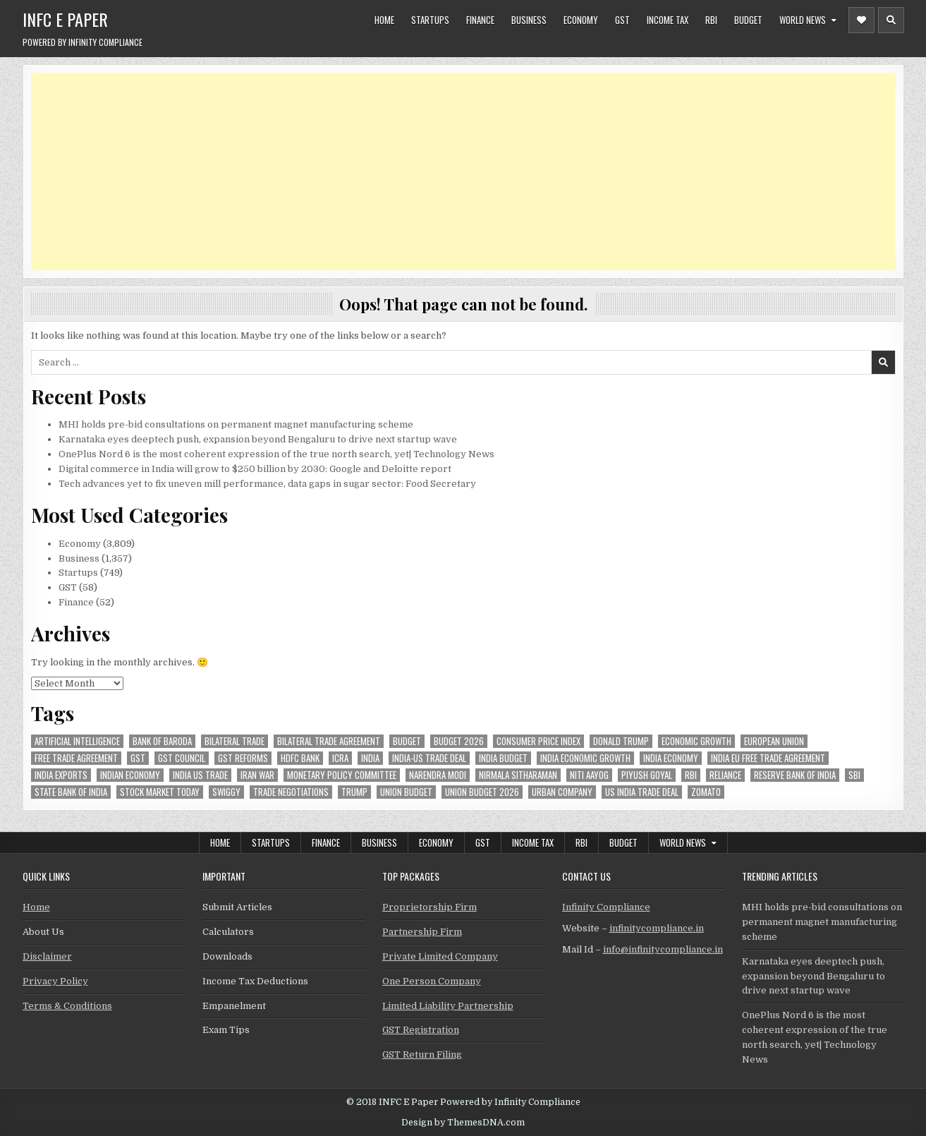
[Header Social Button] (861, 20)
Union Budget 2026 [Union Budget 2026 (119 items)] (482, 792)
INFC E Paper (65, 19)
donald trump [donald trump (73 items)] (621, 741)
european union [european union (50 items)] (774, 741)
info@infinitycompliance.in (663, 949)
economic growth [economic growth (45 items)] (696, 741)
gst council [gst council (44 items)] (181, 758)
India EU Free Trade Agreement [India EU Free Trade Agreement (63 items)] (768, 758)
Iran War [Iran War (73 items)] (257, 775)
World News (802, 20)
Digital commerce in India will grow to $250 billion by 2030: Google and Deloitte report (255, 469)
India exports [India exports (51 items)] (61, 775)
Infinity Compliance (606, 907)
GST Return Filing (422, 1054)
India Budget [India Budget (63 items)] (503, 758)
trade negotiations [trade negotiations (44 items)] (291, 792)
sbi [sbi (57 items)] (854, 775)
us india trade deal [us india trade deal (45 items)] (641, 792)
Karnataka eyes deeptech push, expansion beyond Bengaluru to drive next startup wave (258, 439)
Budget (748, 20)
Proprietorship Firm (429, 907)
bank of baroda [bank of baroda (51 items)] (162, 741)
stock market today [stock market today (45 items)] (160, 792)
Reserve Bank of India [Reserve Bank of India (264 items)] (795, 775)
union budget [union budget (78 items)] (406, 792)
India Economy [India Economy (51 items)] (670, 758)
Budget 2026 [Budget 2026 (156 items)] (459, 741)
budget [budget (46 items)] (407, 741)
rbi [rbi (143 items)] (691, 775)
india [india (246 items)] (370, 758)
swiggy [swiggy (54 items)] (226, 792)
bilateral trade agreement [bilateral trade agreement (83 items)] (328, 741)
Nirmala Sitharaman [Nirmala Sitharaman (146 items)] (518, 775)
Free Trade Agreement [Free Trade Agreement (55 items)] (76, 758)
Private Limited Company (440, 956)
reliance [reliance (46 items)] (725, 775)
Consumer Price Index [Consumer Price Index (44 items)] (538, 741)
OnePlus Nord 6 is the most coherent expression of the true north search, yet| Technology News (276, 454)
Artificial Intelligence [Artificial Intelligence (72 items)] (77, 741)
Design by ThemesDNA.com (463, 1123)
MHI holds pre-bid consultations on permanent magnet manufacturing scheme (236, 424)
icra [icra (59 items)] (340, 758)
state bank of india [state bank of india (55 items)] (71, 792)
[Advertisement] (454, 171)
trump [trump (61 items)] (354, 792)
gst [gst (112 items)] (137, 758)
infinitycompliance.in (656, 928)
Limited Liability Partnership (447, 1006)
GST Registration (420, 1030)
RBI (711, 20)
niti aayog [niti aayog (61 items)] (589, 775)
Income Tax (667, 20)
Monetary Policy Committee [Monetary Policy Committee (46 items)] (341, 775)
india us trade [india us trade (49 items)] (200, 775)
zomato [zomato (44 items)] (706, 792)
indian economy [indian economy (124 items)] (130, 775)
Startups (430, 20)
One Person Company (431, 981)
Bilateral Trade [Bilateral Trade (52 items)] (234, 741)
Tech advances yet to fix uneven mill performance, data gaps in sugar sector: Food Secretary (267, 483)
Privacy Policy (55, 981)
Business (529, 20)
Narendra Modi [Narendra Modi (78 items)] (437, 775)
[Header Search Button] (891, 20)
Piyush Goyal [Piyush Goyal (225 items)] (646, 775)
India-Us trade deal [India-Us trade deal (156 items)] (429, 758)
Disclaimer (47, 956)
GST (622, 20)
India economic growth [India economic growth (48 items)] (585, 758)
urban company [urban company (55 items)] (562, 792)
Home (384, 20)
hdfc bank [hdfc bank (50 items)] (300, 758)
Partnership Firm (422, 931)
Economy (580, 20)
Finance (480, 20)
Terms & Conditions (67, 1006)
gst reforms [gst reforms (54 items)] (243, 758)
